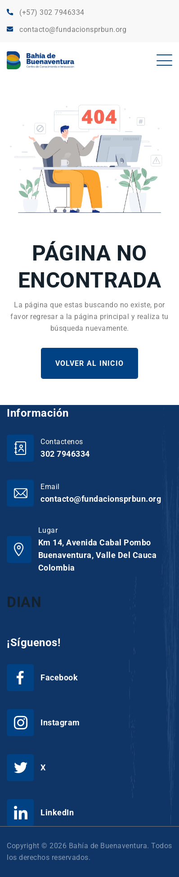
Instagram (60, 722)
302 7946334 (65, 454)
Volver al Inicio (89, 363)
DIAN (24, 602)
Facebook (59, 677)
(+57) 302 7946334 (52, 12)
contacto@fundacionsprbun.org (72, 29)
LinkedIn (57, 812)
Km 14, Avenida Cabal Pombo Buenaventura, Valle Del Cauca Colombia (97, 555)
